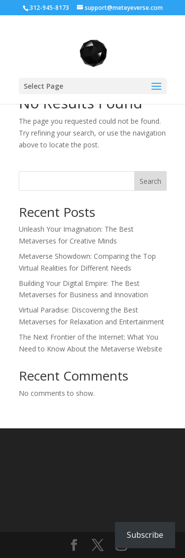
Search (150, 181)
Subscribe (145, 534)
